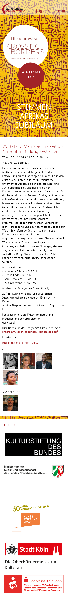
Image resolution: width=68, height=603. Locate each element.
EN (54, 11)
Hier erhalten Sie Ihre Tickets (20, 342)
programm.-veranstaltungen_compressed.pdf (30, 331)
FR (58, 11)
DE (49, 11)
